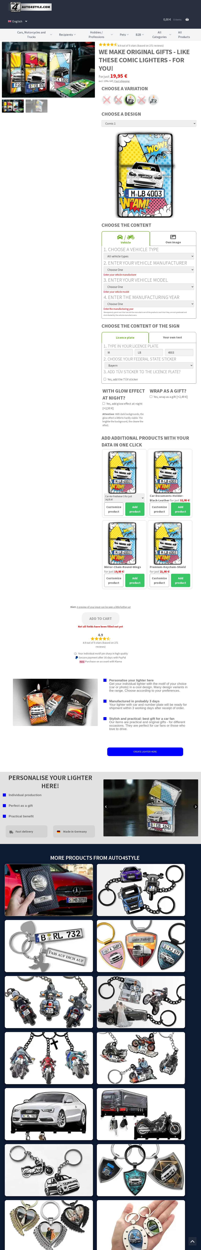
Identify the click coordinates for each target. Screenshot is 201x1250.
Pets (125, 34)
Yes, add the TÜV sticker (121, 379)
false (106, 807)
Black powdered (130, 100)
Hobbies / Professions (101, 34)
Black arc (118, 100)
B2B (140, 34)
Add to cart (100, 618)
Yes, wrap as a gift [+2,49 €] (169, 397)
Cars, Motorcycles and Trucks (35, 34)
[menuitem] (17, 21)
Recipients (68, 34)
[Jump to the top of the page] (192, 1241)
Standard (153, 100)
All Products (184, 34)
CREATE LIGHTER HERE (145, 752)
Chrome (141, 100)
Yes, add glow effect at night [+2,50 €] (122, 406)
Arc (107, 100)
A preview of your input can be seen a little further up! (104, 607)
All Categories (162, 34)
